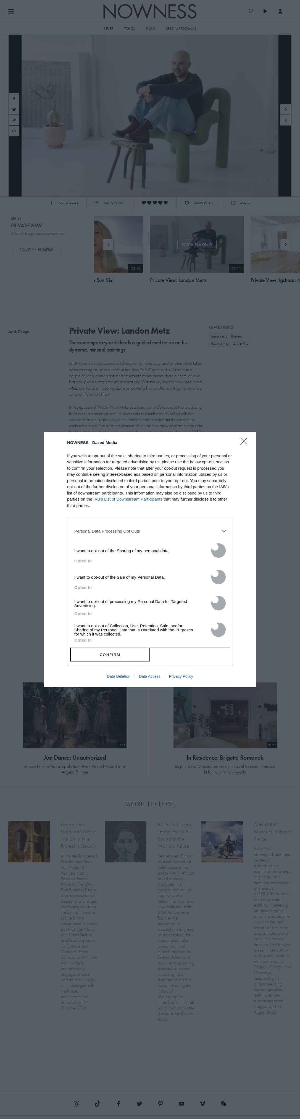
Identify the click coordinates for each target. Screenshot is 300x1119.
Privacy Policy (181, 676)
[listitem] (150, 531)
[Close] (245, 444)
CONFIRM (110, 655)
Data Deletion (118, 676)
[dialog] (150, 559)
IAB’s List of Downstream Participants (127, 499)
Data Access (149, 676)
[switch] (218, 550)
